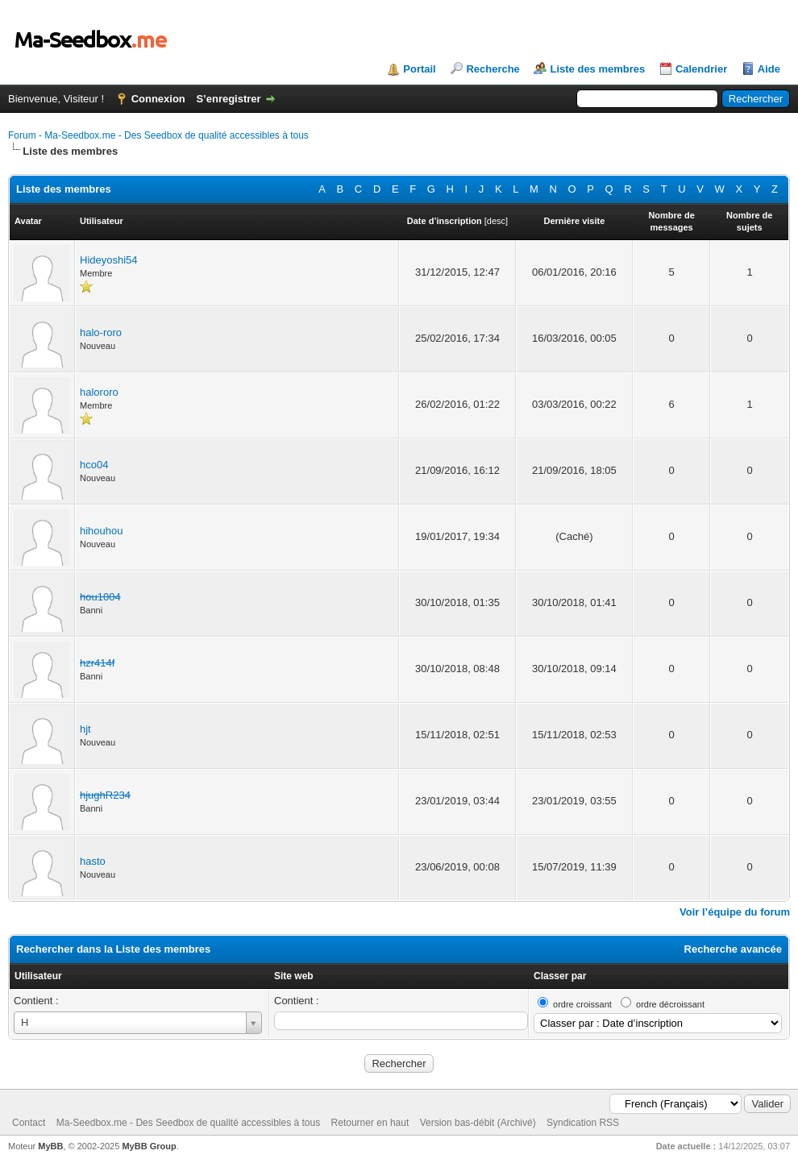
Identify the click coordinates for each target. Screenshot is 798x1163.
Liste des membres (597, 69)
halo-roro (101, 332)
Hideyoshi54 (109, 260)
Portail (419, 69)
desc (496, 221)
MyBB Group (149, 1146)
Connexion (158, 99)
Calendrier (701, 69)
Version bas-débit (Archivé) (478, 1122)
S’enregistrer (228, 99)
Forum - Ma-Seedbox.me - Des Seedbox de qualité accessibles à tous (158, 135)
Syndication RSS (583, 1122)
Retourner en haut (370, 1122)
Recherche (492, 69)
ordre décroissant (670, 1004)
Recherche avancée (733, 949)
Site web (294, 976)
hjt (85, 729)
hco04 (94, 465)
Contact (28, 1122)
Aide (769, 69)
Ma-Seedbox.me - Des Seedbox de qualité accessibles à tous (188, 1122)
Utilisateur (38, 976)
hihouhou (101, 531)
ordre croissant (582, 1004)
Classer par (560, 976)
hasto (93, 861)
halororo (99, 392)
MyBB (50, 1146)
